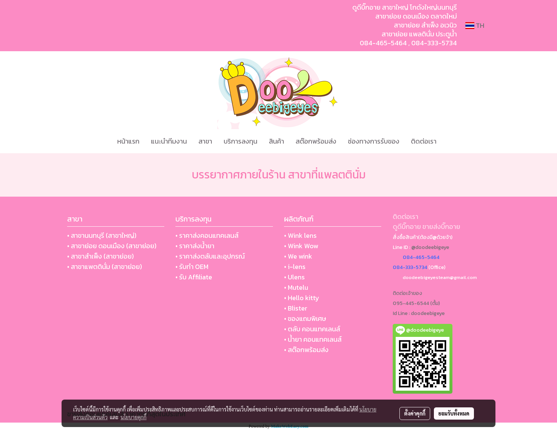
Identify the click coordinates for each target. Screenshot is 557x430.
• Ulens (294, 277)
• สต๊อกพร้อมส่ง (306, 350)
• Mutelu (296, 287)
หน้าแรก (128, 141)
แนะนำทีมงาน (169, 141)
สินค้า (276, 141)
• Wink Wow (301, 246)
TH (474, 25)
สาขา (205, 141)
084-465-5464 (383, 43)
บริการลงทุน (240, 141)
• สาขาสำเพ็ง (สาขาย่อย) (100, 256)
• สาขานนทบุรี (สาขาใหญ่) (101, 235)
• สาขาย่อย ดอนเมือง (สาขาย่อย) (111, 246)
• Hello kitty (301, 298)
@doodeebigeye (430, 247)
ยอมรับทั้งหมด (453, 413)
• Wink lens (300, 235)
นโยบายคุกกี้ (133, 417)
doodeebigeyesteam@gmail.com (440, 277)
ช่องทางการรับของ (373, 141)
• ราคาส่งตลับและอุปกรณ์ (210, 256)
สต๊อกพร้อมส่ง (316, 141)
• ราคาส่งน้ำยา (194, 246)
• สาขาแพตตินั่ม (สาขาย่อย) (104, 267)
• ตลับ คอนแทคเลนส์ (312, 329)
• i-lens (295, 267)
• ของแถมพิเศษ (305, 319)
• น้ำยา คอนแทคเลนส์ (313, 339)
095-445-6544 (411, 303)
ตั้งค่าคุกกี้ (414, 413)
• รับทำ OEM (191, 267)
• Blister (295, 308)
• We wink (298, 256)
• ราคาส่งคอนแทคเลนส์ (206, 235)
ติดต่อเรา (423, 141)
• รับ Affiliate (193, 277)
